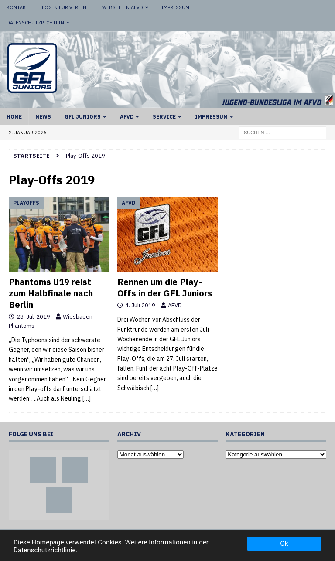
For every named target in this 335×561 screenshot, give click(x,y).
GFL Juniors (83, 116)
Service (164, 116)
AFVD (126, 116)
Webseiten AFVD (122, 7)
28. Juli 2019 (33, 316)
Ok (284, 543)
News (43, 116)
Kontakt (18, 7)
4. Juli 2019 (140, 305)
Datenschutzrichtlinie (38, 23)
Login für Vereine (65, 7)
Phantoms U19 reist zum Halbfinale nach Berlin (51, 293)
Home (14, 116)
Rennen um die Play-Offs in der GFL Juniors (164, 287)
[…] (86, 398)
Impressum (175, 7)
